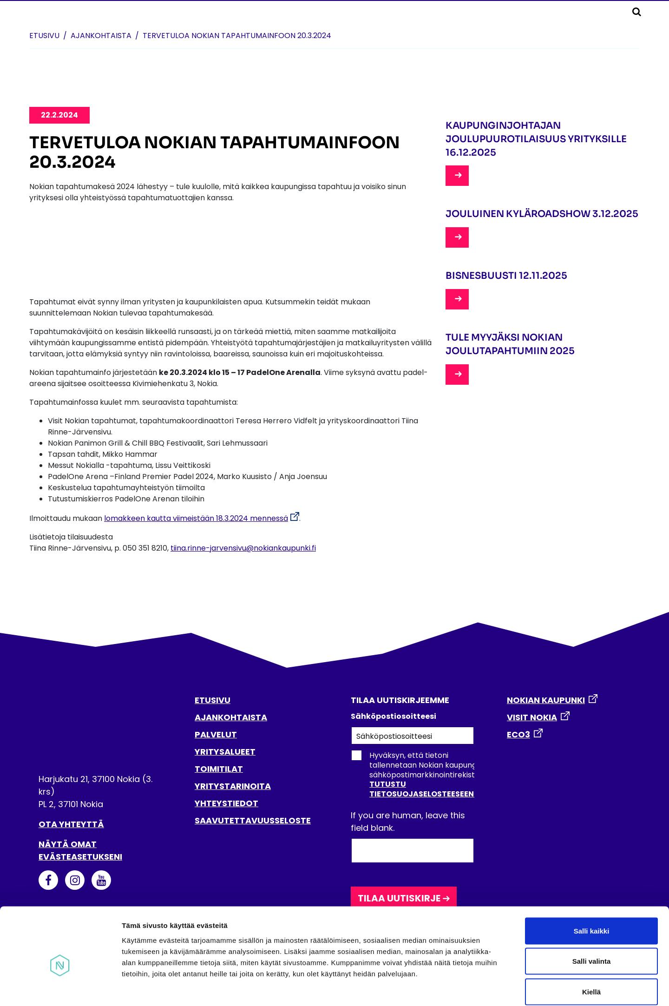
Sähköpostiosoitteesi (393, 716)
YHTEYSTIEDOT (226, 803)
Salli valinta (591, 915)
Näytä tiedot (497, 988)
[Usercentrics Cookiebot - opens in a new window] (60, 988)
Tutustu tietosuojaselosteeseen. (422, 789)
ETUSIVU (212, 700)
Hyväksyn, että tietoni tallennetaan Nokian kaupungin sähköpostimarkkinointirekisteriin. (421, 774)
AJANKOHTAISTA (231, 717)
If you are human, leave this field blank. (408, 821)
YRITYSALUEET (225, 751)
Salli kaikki (592, 884)
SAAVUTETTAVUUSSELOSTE (253, 820)
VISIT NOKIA (532, 717)
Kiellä (591, 945)
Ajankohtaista (101, 35)
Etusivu (44, 35)
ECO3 (518, 734)
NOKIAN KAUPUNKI (546, 700)
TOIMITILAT (219, 769)
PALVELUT (216, 734)
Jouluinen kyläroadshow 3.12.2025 (542, 214)
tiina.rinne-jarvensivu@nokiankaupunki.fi (243, 548)
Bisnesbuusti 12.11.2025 (506, 276)
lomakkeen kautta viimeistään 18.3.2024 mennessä (196, 518)
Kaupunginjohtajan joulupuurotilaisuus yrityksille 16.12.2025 (536, 139)
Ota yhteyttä (71, 824)
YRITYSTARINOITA (233, 786)
